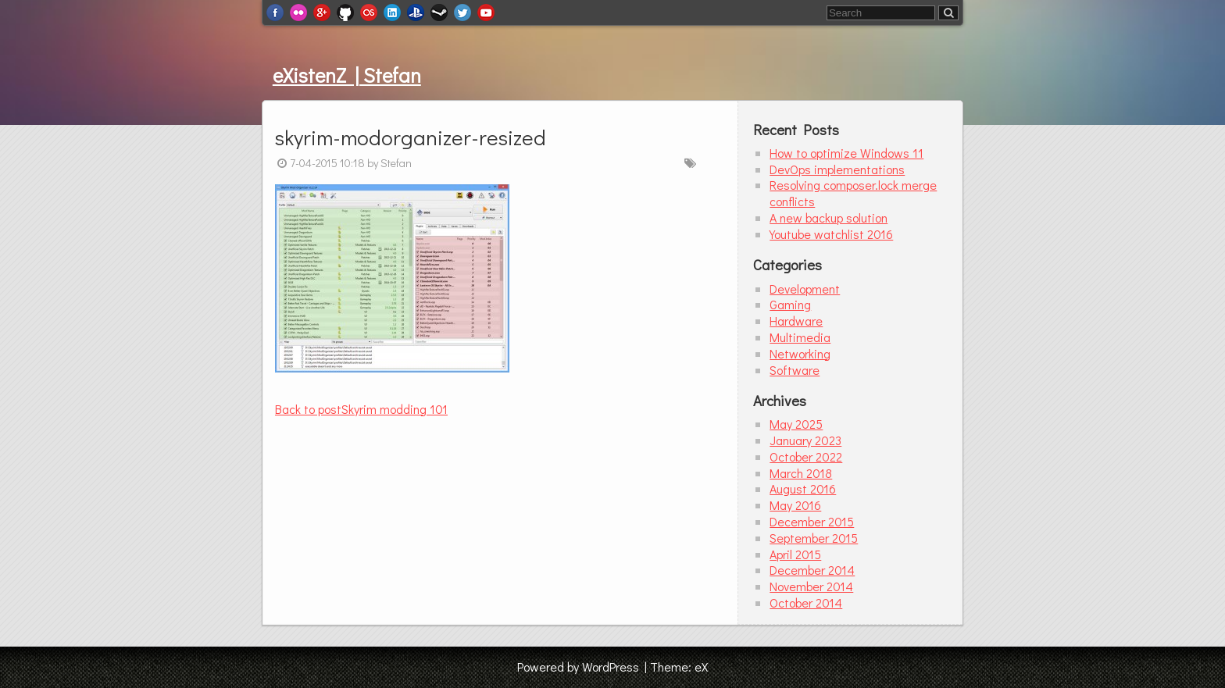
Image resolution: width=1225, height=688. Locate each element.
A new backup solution (829, 217)
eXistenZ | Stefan (347, 75)
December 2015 (812, 521)
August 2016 (803, 488)
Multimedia (800, 337)
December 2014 (812, 569)
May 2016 (795, 505)
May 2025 (796, 423)
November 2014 (811, 586)
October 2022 (806, 456)
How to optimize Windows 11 (846, 152)
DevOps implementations (837, 169)
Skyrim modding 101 (361, 409)
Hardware (796, 320)
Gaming (790, 304)
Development (805, 288)
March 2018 (801, 473)
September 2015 (814, 537)
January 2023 (805, 440)
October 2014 (806, 602)
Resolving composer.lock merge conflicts (853, 192)
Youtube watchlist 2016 (831, 234)
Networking (800, 353)
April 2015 (795, 554)
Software (795, 370)
